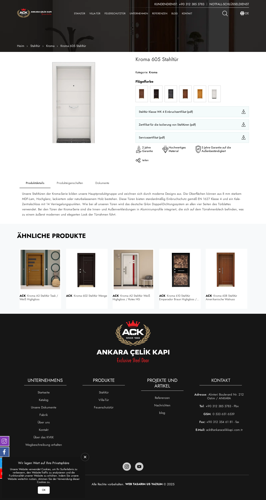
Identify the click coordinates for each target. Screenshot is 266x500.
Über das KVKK (43, 437)
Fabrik (43, 415)
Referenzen (159, 13)
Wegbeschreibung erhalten (43, 445)
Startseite (44, 392)
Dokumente (102, 183)
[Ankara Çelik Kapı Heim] (34, 13)
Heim (20, 46)
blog (174, 13)
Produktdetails (35, 183)
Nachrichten (162, 405)
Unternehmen (139, 13)
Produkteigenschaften (70, 183)
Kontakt (187, 13)
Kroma (50, 46)
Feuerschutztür (115, 13)
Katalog (43, 400)
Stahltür (79, 13)
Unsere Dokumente (43, 407)
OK (44, 490)
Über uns (44, 422)
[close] (85, 457)
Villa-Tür (94, 13)
